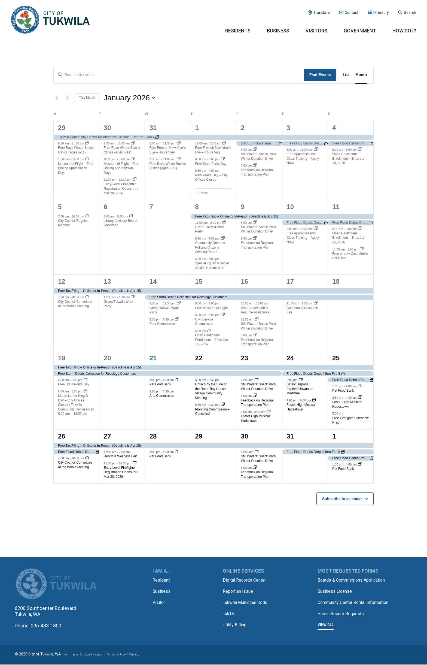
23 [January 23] (244, 358)
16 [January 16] (244, 281)
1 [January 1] (197, 127)
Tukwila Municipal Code (248, 601)
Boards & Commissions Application (356, 580)
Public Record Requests (344, 618)
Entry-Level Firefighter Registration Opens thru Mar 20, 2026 (121, 188)
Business (278, 31)
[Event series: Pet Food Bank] (177, 380)
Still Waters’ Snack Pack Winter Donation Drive (258, 156)
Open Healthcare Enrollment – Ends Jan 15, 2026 (348, 158)
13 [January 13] (107, 281)
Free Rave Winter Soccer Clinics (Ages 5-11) (76, 150)
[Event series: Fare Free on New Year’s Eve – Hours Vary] (179, 143)
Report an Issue (240, 591)
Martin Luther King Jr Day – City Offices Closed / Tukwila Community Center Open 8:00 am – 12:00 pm (76, 405)
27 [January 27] (107, 436)
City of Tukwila (50, 19)
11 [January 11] (336, 206)
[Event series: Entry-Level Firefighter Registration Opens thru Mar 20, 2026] (134, 179)
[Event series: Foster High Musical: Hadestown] (268, 411)
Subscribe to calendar (342, 499)
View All (326, 629)
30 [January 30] (244, 436)
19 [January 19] (61, 358)
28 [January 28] (153, 436)
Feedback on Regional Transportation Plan (257, 172)
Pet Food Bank (160, 384)
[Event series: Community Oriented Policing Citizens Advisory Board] (223, 238)
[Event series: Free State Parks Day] (223, 159)
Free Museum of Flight (211, 308)
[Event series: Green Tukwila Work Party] (224, 222)
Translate (321, 12)
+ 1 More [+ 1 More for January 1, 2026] (201, 193)
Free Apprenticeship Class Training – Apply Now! (302, 158)
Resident (162, 580)
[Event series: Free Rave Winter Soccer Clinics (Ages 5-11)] (87, 143)
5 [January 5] (60, 206)
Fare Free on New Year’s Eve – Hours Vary (168, 150)
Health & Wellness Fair (120, 456)
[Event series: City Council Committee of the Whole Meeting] (87, 297)
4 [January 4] (334, 127)
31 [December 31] (153, 127)
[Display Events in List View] (346, 74)
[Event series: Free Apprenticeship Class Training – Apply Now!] (316, 149)
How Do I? (404, 31)
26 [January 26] (61, 436)
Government (360, 31)
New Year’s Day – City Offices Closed (211, 177)
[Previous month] (56, 98)
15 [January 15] (199, 281)
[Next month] (67, 98)
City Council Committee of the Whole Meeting (75, 304)
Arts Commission (162, 396)
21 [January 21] (153, 358)
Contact (351, 12)
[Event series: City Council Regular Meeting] (87, 216)
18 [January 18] (336, 281)
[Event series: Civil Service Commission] (223, 314)
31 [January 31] (290, 436)
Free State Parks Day (211, 164)
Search (410, 12)
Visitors (316, 31)
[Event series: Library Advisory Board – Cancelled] (131, 216)
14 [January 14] (153, 281)
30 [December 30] (107, 127)
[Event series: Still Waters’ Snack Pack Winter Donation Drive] (255, 149)
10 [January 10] (290, 206)
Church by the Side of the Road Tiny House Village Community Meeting (211, 391)
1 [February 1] (334, 436)
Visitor (159, 601)
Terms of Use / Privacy (134, 656)
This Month (87, 97)
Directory (381, 12)
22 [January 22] (199, 358)
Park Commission (162, 324)
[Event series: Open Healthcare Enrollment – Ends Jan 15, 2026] (360, 149)
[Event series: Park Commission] (177, 319)
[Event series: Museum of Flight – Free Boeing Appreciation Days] (87, 159)
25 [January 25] (336, 358)
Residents (238, 31)
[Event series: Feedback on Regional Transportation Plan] (255, 165)
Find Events (320, 74)
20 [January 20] (107, 358)
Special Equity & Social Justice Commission (212, 265)
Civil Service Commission (204, 322)
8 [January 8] (197, 206)
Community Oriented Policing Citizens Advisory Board (210, 247)
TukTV (230, 612)
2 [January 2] (242, 127)
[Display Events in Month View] (361, 74)
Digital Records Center (247, 580)
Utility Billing (236, 623)
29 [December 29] (61, 127)
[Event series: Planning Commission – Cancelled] (223, 404)
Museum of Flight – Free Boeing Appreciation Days (75, 168)
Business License (337, 591)
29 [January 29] (199, 436)
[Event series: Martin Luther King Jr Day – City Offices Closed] (85, 391)
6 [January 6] (105, 206)
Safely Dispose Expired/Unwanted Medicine (299, 388)
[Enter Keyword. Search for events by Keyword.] (179, 74)
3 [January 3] (288, 127)
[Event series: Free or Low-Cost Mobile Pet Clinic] (362, 249)
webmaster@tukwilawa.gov (87, 656)
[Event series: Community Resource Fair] (316, 303)
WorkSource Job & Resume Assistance (255, 310)
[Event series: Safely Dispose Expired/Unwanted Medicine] (301, 380)
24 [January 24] (290, 358)
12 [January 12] (61, 281)
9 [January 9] (242, 206)
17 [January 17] (290, 281)
